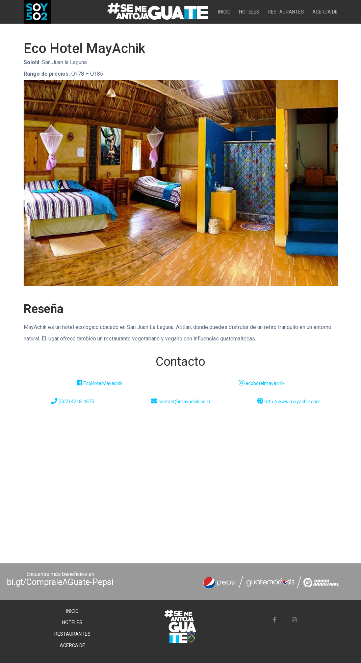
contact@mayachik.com (180, 401)
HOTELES (249, 12)
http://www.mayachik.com (288, 401)
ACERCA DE (72, 645)
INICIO (224, 12)
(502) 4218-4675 (72, 401)
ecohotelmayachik (262, 383)
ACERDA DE (325, 12)
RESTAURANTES (286, 12)
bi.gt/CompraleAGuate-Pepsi (60, 582)
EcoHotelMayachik (100, 383)
